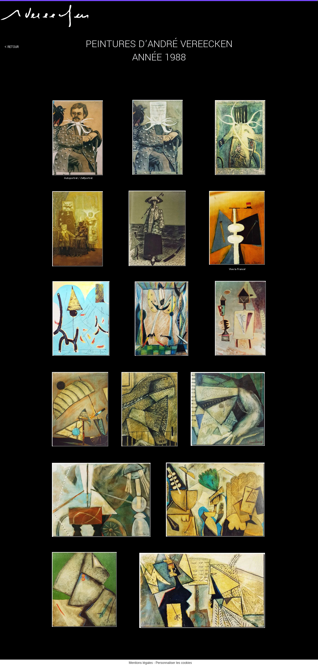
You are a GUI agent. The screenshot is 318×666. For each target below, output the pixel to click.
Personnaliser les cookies (174, 663)
